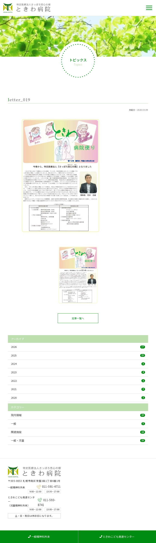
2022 (78, 381)
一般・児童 (78, 440)
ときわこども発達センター (117, 537)
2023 (78, 372)
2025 (78, 355)
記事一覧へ (78, 318)
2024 (78, 364)
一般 (78, 424)
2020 (78, 398)
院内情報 (78, 415)
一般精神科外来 (39, 537)
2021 (78, 389)
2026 (78, 347)
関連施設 (78, 432)
